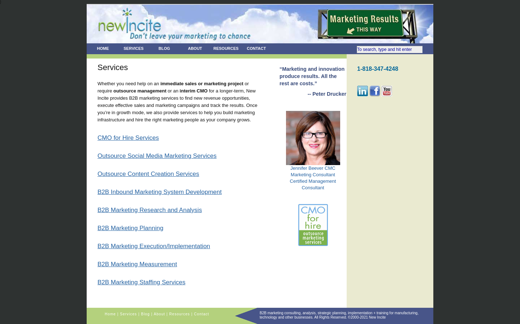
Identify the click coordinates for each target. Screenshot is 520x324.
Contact (256, 48)
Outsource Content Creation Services (148, 173)
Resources (226, 48)
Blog (164, 48)
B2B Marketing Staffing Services (141, 282)
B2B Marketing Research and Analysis (150, 210)
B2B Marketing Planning (130, 228)
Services (133, 48)
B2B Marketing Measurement (137, 264)
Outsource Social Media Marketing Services (157, 155)
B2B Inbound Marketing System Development (160, 192)
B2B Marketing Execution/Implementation (154, 246)
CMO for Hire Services (128, 137)
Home (103, 48)
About (195, 48)
